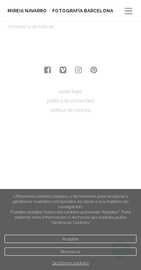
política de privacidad (70, 101)
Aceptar (70, 239)
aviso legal (70, 91)
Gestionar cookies (70, 263)
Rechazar (70, 251)
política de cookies (70, 110)
